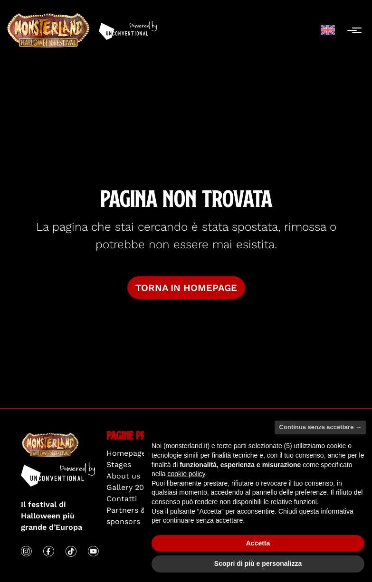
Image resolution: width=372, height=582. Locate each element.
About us (123, 475)
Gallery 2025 (129, 487)
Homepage (126, 453)
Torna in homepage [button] (186, 287)
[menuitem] (328, 30)
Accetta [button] (258, 543)
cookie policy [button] (186, 474)
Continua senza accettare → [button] (320, 427)
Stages (118, 464)
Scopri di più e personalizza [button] (258, 563)
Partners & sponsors (125, 516)
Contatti (121, 498)
